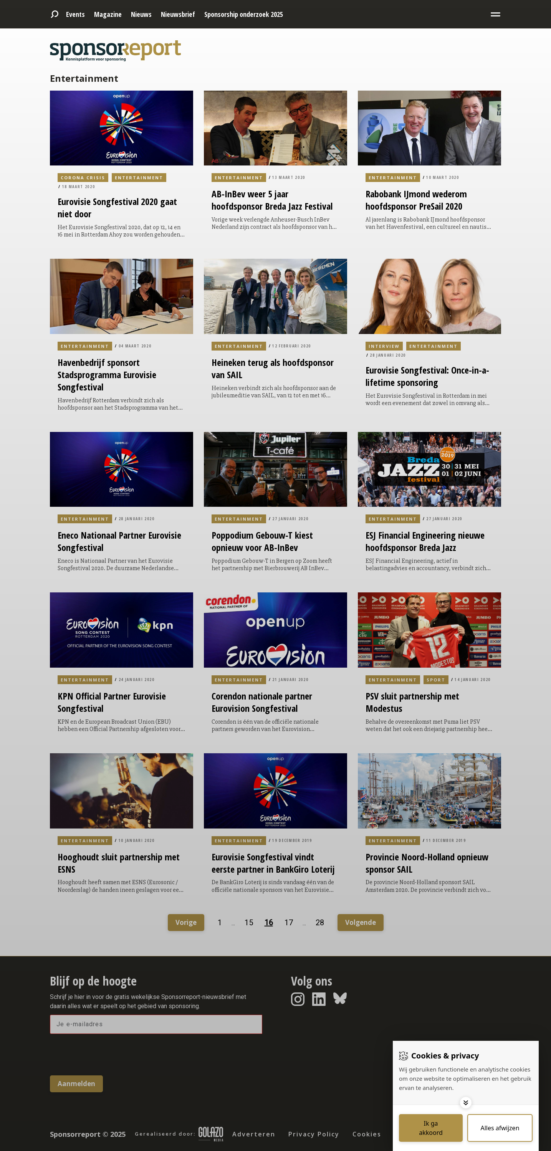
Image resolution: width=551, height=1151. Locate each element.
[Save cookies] (431, 1128)
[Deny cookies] (500, 1128)
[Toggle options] (466, 1102)
